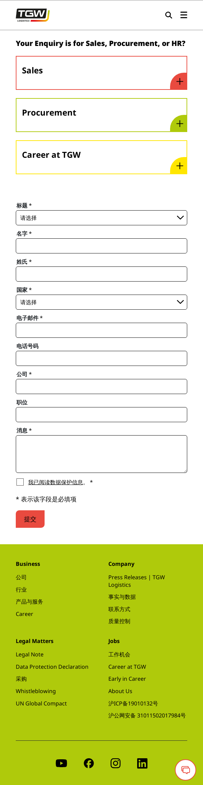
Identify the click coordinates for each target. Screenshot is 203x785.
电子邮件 (29, 318)
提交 (30, 519)
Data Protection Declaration (52, 666)
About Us (120, 691)
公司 (24, 374)
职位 (21, 402)
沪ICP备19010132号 (133, 703)
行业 (21, 589)
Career (24, 614)
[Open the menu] (183, 15)
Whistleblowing (36, 691)
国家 (24, 290)
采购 (21, 678)
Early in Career (127, 678)
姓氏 (24, 261)
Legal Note (30, 654)
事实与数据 (122, 596)
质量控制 (119, 621)
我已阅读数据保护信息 (55, 482)
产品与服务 (29, 601)
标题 (24, 205)
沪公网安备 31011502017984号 (147, 715)
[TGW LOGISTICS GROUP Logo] (33, 14)
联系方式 (119, 609)
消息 (24, 430)
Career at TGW (127, 666)
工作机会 (119, 654)
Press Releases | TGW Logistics (136, 580)
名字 (24, 233)
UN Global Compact (41, 703)
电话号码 (27, 346)
